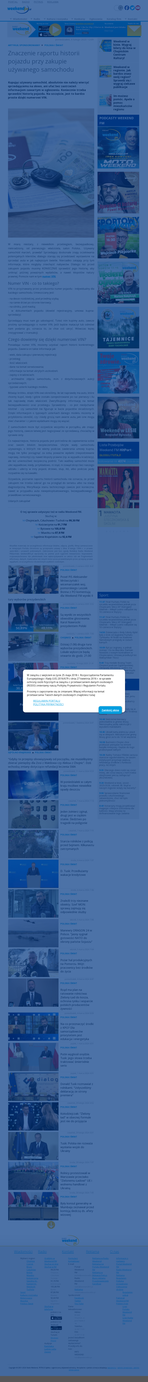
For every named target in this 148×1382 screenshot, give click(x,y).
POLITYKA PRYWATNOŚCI (48, 704)
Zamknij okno (110, 710)
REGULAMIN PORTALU (46, 701)
